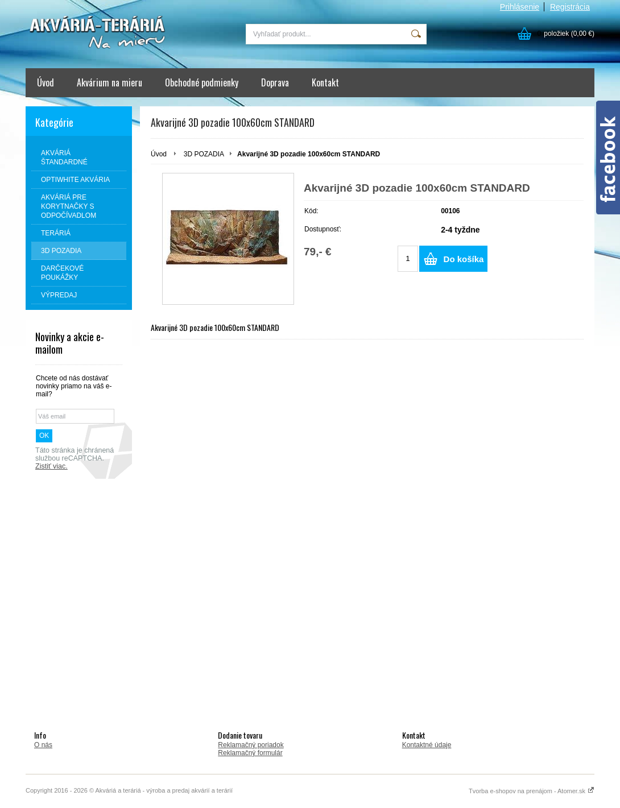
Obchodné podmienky (201, 82)
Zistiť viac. (51, 466)
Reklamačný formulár (250, 753)
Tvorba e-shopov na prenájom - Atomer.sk (531, 791)
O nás (43, 745)
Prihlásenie (519, 6)
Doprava (275, 82)
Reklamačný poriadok (250, 745)
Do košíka (464, 259)
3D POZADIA (204, 154)
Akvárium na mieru (109, 82)
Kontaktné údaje (427, 745)
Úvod (45, 82)
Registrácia (570, 6)
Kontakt (325, 82)
